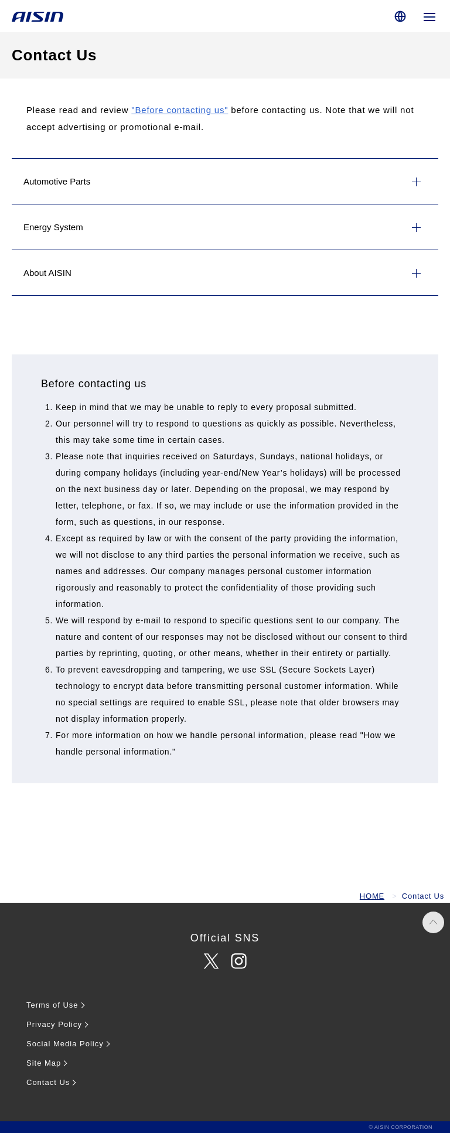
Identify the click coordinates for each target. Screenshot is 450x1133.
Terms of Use (52, 1005)
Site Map (43, 1063)
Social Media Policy (65, 1043)
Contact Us (48, 1082)
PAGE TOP (433, 922)
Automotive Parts (56, 181)
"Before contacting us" (179, 110)
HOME (372, 896)
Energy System (53, 227)
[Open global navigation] (429, 16)
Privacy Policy (54, 1024)
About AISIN (47, 273)
